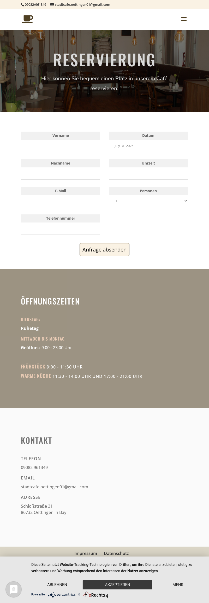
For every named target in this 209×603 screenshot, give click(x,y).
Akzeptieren (117, 584)
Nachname (60, 163)
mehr (177, 584)
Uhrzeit (148, 163)
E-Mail (60, 190)
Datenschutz (116, 553)
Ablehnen (57, 584)
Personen (148, 190)
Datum (148, 135)
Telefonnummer (60, 218)
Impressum (85, 553)
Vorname (60, 135)
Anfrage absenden (104, 249)
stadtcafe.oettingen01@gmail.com (54, 487)
